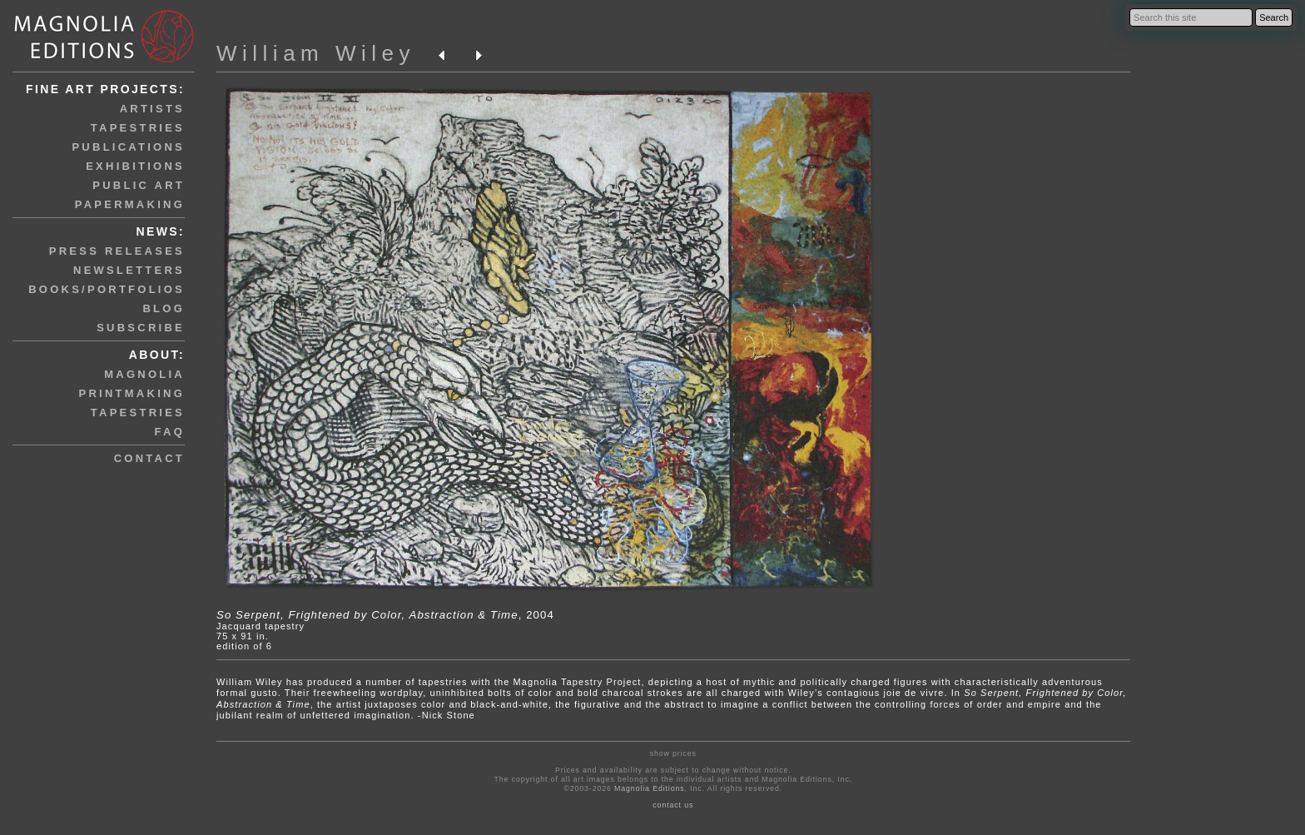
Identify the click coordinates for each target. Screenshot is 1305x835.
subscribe (141, 327)
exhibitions (135, 166)
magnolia (144, 374)
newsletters (129, 270)
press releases (117, 251)
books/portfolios (106, 289)
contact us (672, 805)
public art (138, 185)
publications (128, 147)
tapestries (138, 128)
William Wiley (315, 53)
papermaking (130, 204)
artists (152, 108)
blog (163, 308)
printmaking (132, 393)
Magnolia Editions (649, 788)
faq (170, 431)
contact (149, 458)
